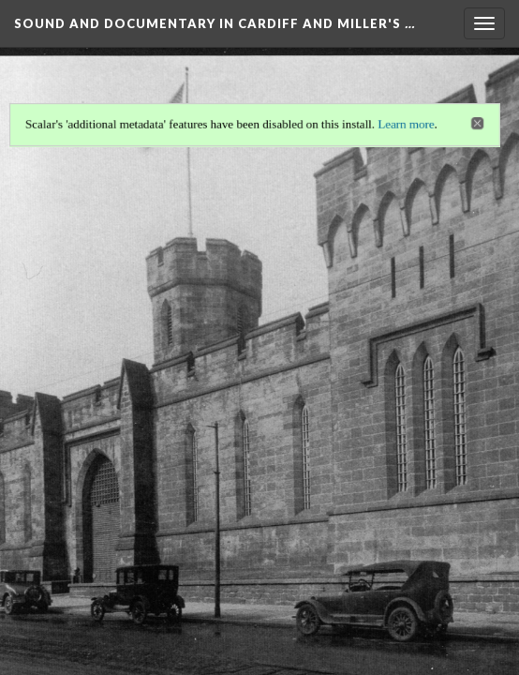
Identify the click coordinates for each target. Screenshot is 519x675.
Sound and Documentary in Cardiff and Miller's (214, 23)
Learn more (406, 124)
